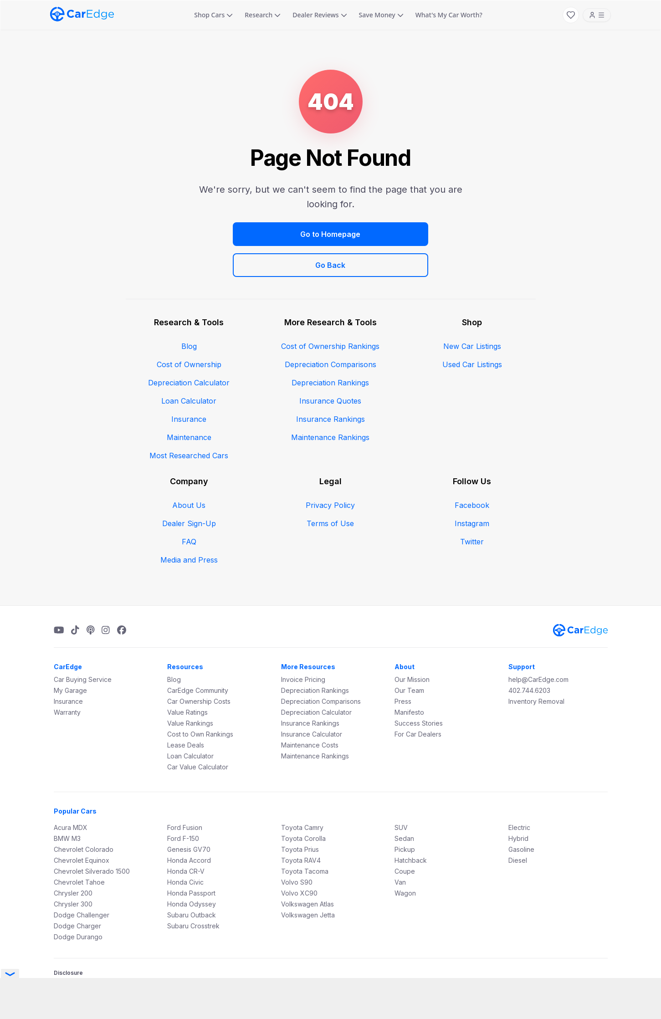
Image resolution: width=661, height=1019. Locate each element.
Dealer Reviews (319, 14)
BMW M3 (67, 807)
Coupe (405, 840)
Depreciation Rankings (330, 351)
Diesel (517, 829)
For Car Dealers (418, 703)
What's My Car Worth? (448, 14)
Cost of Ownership (189, 333)
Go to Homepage (248, 234)
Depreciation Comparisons (330, 333)
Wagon (405, 862)
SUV (401, 796)
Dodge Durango (78, 906)
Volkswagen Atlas (307, 873)
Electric (519, 796)
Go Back (413, 234)
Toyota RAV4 (301, 829)
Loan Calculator (188, 369)
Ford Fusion (184, 796)
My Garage (70, 659)
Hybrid (518, 807)
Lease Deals (185, 714)
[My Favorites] (571, 15)
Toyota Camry (302, 796)
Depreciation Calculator (189, 351)
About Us (188, 474)
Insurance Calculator (311, 703)
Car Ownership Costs (199, 670)
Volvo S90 (297, 851)
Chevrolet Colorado (83, 818)
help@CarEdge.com (538, 648)
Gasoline (521, 818)
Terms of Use (330, 492)
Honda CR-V (186, 840)
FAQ (189, 510)
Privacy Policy (330, 474)
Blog (189, 315)
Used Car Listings (472, 333)
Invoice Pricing (303, 648)
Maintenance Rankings (330, 406)
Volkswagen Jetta (308, 884)
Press (403, 670)
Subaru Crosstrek (193, 895)
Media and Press (189, 528)
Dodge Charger (77, 895)
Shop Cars (213, 14)
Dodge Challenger (81, 884)
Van (400, 851)
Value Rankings (190, 692)
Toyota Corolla (303, 807)
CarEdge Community (197, 659)
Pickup (405, 818)
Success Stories (419, 692)
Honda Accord (189, 829)
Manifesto (409, 681)
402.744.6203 (529, 659)
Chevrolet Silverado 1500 (92, 840)
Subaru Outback (191, 884)
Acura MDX (70, 796)
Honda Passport (191, 862)
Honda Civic (185, 851)
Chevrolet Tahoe (79, 851)
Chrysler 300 (73, 873)
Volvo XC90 (299, 862)
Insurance (188, 388)
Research (263, 14)
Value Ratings (187, 681)
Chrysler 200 (73, 862)
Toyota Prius (300, 818)
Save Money (381, 14)
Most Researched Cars (188, 424)
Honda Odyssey (191, 873)
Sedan (404, 807)
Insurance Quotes (330, 369)
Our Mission (412, 648)
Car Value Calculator (197, 736)
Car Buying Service (83, 648)
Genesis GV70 (188, 818)
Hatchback (411, 829)
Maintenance (189, 406)
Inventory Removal (536, 670)
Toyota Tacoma (304, 840)
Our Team (409, 659)
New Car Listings (472, 315)
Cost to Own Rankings (200, 703)
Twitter (472, 510)
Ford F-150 (183, 807)
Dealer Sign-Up (189, 492)
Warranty (67, 681)
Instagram (472, 492)
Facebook (472, 474)
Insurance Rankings (330, 388)
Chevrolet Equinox (81, 829)
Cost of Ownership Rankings (330, 315)
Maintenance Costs (309, 714)
